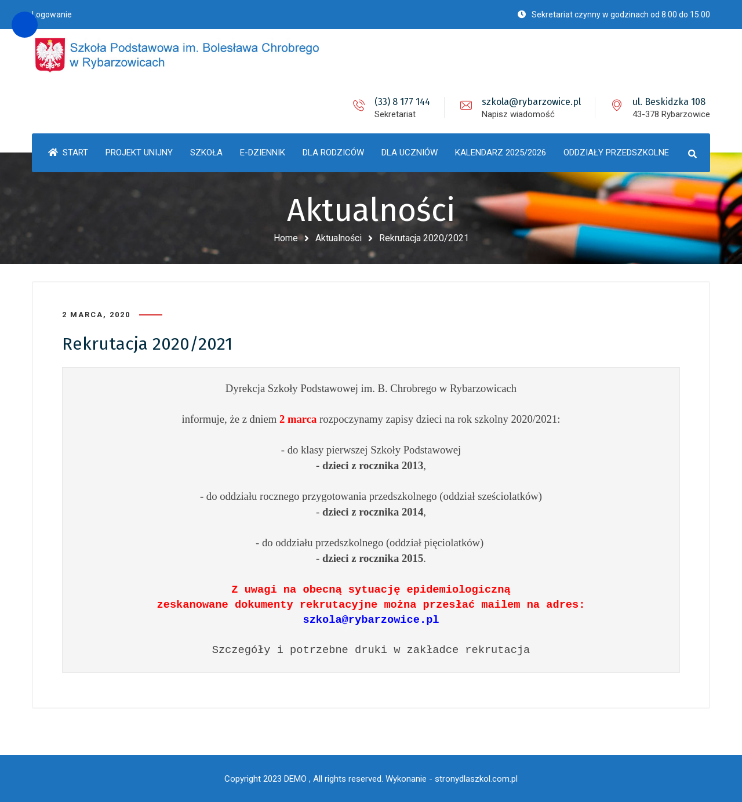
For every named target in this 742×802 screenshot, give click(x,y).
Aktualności (338, 238)
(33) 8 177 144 (402, 101)
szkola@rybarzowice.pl (531, 101)
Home (286, 238)
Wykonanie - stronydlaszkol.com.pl (451, 779)
